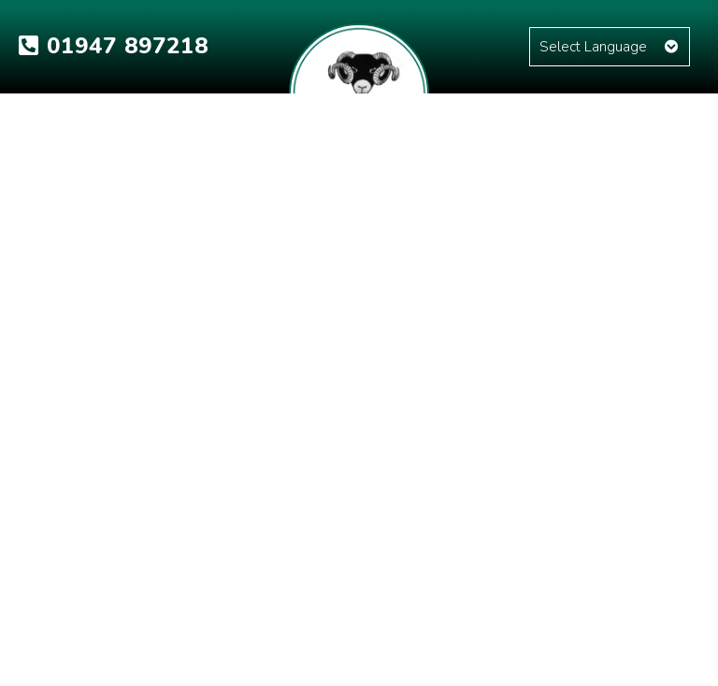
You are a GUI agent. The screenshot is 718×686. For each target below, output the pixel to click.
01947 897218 (113, 46)
